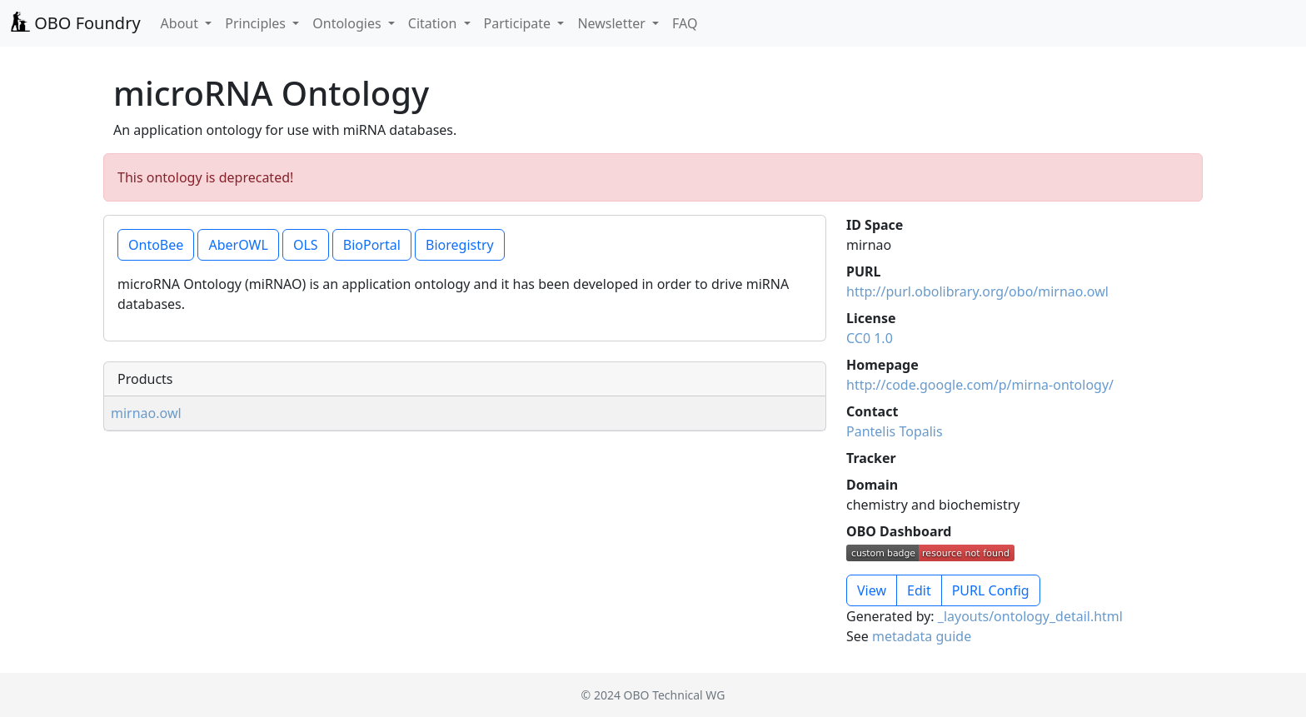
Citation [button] (434, 23)
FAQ (684, 23)
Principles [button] (257, 23)
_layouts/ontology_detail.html (1030, 616)
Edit (919, 590)
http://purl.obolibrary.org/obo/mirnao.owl (977, 291)
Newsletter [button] (613, 23)
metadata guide (921, 636)
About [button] (181, 23)
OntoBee (155, 245)
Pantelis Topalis (894, 431)
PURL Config (990, 590)
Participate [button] (519, 23)
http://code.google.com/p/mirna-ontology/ (980, 385)
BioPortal (372, 245)
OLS (305, 245)
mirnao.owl (146, 413)
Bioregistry (460, 245)
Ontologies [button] (348, 23)
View (871, 590)
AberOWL (237, 245)
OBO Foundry (75, 23)
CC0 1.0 (869, 338)
